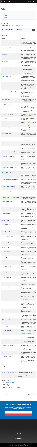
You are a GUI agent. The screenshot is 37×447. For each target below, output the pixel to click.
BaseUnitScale (4, 99)
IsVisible (3, 220)
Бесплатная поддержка (18, 435)
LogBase (3, 231)
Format (3, 138)
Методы (5, 17)
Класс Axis (6, 13)
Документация (18, 433)
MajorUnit (3, 247)
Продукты (18, 429)
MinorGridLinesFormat (6, 261)
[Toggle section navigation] (34, 4)
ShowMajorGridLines (6, 314)
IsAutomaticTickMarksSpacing (8, 179)
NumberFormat (5, 287)
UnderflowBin (4, 356)
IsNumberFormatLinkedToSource (8, 197)
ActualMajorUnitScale (6, 47)
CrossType (4, 127)
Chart (3, 118)
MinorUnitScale (5, 277)
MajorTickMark (4, 242)
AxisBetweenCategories (6, 91)
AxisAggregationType (31, 394)
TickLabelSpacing (5, 340)
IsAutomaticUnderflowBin (7, 186)
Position (3, 310)
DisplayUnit (4, 133)
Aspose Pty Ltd (14, 444)
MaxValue (3, 257)
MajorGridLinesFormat (6, 236)
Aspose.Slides (9, 388)
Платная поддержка (18, 438)
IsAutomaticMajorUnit (6, 146)
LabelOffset (4, 224)
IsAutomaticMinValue (6, 161)
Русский (30, 1)
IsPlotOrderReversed (6, 208)
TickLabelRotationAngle (6, 335)
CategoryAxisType (5, 114)
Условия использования (21, 445)
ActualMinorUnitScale (6, 68)
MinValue (3, 282)
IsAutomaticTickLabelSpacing (7, 172)
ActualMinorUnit (5, 61)
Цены (18, 431)
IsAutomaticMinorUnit (6, 156)
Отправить (18, 414)
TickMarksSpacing (5, 345)
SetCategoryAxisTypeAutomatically (9, 372)
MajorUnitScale (5, 251)
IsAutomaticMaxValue (6, 151)
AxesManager (8, 384)
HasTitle (3, 142)
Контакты (26, 445)
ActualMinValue (5, 76)
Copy (33, 29)
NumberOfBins (4, 291)
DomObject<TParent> (10, 382)
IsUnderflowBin (5, 213)
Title (2, 352)
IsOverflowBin (4, 201)
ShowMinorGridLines (6, 319)
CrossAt (3, 122)
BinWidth (3, 104)
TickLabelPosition (5, 330)
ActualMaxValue (5, 54)
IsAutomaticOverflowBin (6, 167)
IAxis (9, 385)
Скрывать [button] (21, 12)
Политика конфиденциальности (13, 445)
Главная (18, 428)
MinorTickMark (4, 266)
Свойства (6, 15)
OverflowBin (4, 301)
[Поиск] (17, 5)
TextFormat (4, 326)
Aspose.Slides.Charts (15, 387)
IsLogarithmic (4, 191)
